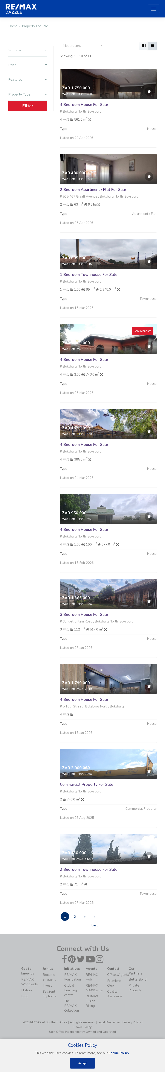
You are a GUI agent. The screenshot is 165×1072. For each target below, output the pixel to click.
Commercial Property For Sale (86, 805)
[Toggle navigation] (154, 9)
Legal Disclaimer (109, 1022)
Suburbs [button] (27, 50)
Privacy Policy (131, 1022)
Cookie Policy (82, 1027)
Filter (27, 106)
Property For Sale (35, 26)
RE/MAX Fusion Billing (92, 1001)
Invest (47, 985)
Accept (82, 1063)
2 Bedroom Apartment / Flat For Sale (93, 210)
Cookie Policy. (119, 1053)
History (26, 990)
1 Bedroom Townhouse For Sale (88, 295)
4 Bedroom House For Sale (84, 104)
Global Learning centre (70, 990)
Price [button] (27, 65)
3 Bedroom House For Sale (84, 635)
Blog (24, 996)
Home (13, 26)
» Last (94, 918)
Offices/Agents (118, 975)
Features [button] (27, 80)
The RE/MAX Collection (71, 1006)
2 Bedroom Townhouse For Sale (88, 890)
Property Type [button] (27, 95)
